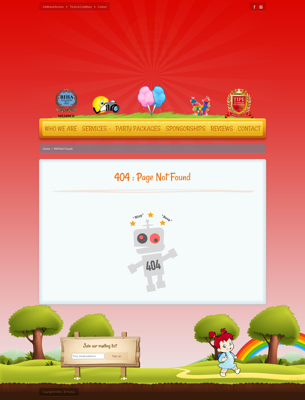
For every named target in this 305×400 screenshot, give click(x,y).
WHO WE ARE (61, 128)
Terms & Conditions (81, 6)
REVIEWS (222, 128)
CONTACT (249, 128)
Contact (102, 6)
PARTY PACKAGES (138, 128)
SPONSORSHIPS (186, 128)
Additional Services (53, 6)
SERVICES (96, 128)
